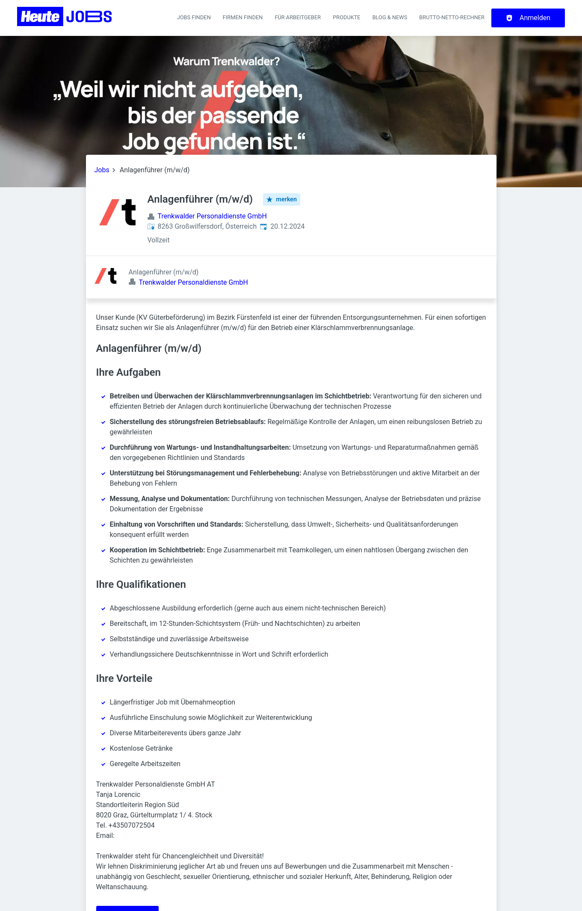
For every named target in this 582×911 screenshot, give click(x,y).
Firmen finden (243, 17)
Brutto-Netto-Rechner (452, 17)
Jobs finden (194, 17)
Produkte (346, 17)
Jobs (102, 170)
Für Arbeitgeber (298, 17)
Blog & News (390, 17)
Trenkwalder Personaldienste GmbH (212, 216)
